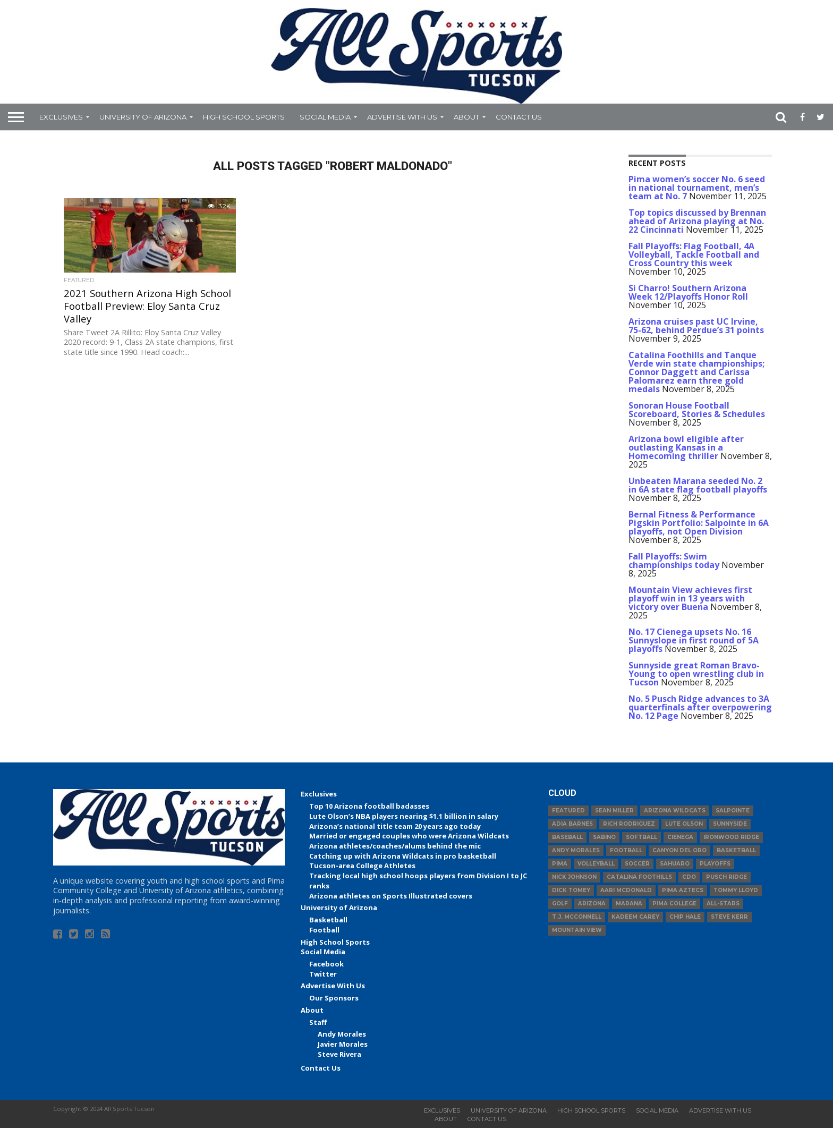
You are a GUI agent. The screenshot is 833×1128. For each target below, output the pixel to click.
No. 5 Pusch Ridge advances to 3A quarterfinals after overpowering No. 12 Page (700, 707)
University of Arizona (142, 117)
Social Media (325, 117)
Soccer (637, 863)
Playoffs (715, 863)
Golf (560, 903)
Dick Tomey (571, 890)
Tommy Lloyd (735, 890)
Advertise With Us (402, 117)
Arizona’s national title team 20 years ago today (395, 826)
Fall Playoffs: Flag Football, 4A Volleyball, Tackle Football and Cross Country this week (693, 254)
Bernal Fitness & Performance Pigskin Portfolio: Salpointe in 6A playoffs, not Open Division (698, 522)
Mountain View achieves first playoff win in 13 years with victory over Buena (690, 598)
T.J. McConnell (576, 916)
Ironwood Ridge (731, 837)
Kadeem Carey (635, 916)
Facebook (326, 964)
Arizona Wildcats (675, 810)
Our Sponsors (334, 998)
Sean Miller (614, 810)
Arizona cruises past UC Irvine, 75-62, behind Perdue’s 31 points (696, 326)
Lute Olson (684, 823)
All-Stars (723, 903)
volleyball (596, 863)
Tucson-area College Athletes (362, 865)
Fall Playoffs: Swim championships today (673, 560)
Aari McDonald (626, 890)
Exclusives (61, 117)
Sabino (604, 837)
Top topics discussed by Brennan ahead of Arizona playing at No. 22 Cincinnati (697, 221)
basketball (736, 850)
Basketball (328, 920)
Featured (568, 810)
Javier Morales (343, 1044)
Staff (318, 1022)
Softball (641, 837)
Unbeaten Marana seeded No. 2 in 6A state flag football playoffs (697, 485)
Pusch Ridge (726, 876)
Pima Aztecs (682, 890)
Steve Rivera (339, 1054)
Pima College (674, 903)
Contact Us (519, 117)
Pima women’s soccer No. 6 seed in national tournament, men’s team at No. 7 (696, 187)
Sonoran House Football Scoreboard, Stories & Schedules (696, 410)
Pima (559, 863)
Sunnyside (730, 823)
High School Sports (244, 117)
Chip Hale (685, 916)
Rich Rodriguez (629, 823)
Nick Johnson (574, 876)
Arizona (592, 903)
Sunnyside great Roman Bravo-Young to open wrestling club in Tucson (696, 673)
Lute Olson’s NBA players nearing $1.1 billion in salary (403, 816)
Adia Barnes (572, 823)
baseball (567, 837)
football (626, 850)
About (466, 117)
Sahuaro (675, 863)
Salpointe (733, 810)
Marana (629, 903)
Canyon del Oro (679, 850)
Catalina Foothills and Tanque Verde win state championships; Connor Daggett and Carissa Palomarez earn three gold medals (696, 372)
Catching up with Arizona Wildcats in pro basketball (402, 856)
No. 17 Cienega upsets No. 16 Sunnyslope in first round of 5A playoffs (693, 640)
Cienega (680, 837)
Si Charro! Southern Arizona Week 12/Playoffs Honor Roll (688, 292)
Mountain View (577, 930)
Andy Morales (342, 1034)
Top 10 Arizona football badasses (369, 806)
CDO (689, 876)
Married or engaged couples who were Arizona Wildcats (409, 836)
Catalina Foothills (639, 876)
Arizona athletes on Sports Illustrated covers (390, 896)
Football (324, 930)
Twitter (323, 974)
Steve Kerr (729, 916)
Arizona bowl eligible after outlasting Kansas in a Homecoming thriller (686, 447)
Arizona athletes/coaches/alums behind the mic (395, 846)
